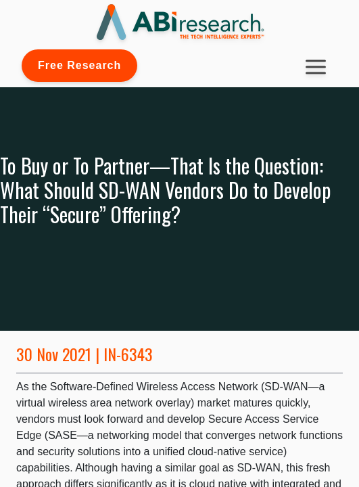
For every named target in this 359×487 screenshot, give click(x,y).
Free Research (79, 65)
